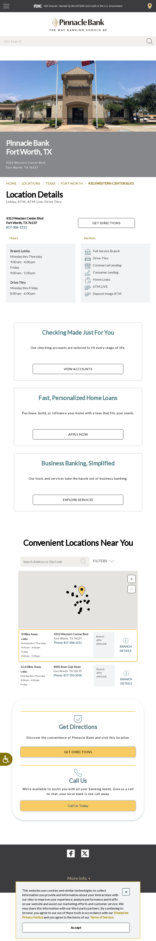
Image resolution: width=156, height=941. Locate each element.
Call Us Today (78, 806)
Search (84, 561)
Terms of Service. (102, 917)
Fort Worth (72, 183)
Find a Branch (150, 6)
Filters (100, 561)
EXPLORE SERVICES (78, 500)
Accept (76, 927)
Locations (31, 183)
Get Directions (106, 223)
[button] (82, 591)
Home (11, 183)
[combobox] (72, 41)
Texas (50, 183)
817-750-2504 (72, 675)
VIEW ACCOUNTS (78, 369)
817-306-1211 (16, 227)
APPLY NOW (78, 434)
